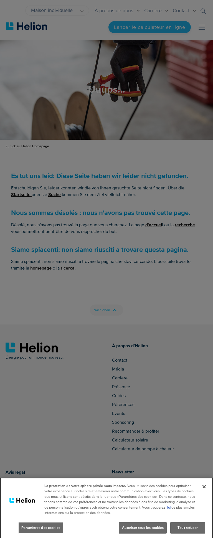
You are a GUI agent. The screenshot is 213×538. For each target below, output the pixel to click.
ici (169, 514)
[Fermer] (204, 493)
